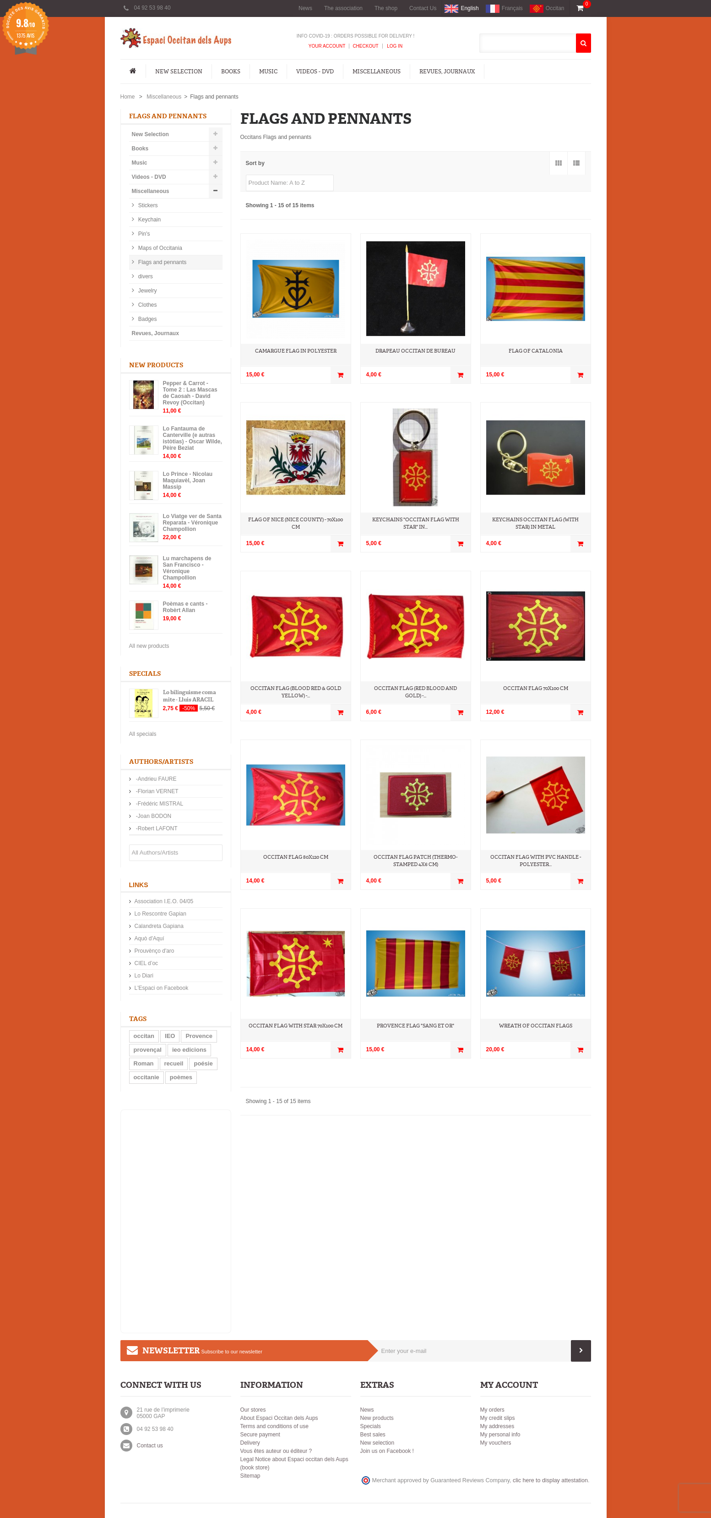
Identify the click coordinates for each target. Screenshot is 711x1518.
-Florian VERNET (157, 791)
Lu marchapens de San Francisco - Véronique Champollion (187, 568)
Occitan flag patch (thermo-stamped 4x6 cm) (415, 861)
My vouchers (495, 1443)
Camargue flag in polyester (296, 351)
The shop (385, 8)
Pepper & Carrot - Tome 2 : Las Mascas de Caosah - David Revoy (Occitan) (190, 393)
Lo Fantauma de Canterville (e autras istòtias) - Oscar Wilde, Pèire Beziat (192, 438)
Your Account (327, 46)
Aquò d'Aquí (149, 938)
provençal (148, 1049)
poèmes (181, 1077)
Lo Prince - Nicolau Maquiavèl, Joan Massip (188, 480)
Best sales (372, 1434)
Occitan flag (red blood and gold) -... (415, 692)
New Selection (178, 71)
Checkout (365, 46)
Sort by (255, 163)
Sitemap (250, 1476)
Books (230, 71)
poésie (203, 1063)
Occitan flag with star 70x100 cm (295, 1025)
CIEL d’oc (146, 963)
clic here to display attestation (550, 1480)
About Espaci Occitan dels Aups (279, 1418)
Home (127, 97)
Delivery (250, 1443)
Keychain (149, 219)
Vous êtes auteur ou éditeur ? (276, 1451)
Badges (147, 319)
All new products (149, 646)
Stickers (147, 205)
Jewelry (147, 290)
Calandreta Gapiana (159, 926)
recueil (174, 1063)
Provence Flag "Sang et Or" (415, 1025)
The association (343, 8)
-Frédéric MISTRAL (159, 803)
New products (156, 365)
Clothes (147, 305)
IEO (170, 1035)
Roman (144, 1063)
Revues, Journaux (447, 71)
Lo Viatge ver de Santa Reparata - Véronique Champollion (192, 522)
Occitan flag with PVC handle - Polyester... (535, 861)
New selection (377, 1443)
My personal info (500, 1434)
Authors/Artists (161, 761)
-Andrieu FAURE (156, 779)
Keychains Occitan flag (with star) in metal (535, 523)
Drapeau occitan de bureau (415, 351)
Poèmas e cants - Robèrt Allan (185, 607)
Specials (145, 673)
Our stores (253, 1410)
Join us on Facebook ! (387, 1451)
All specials (143, 734)
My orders (492, 1410)
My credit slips (497, 1418)
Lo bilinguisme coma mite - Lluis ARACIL (189, 696)
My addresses (497, 1426)
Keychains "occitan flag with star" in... (415, 523)
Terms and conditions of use (274, 1426)
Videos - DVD (315, 71)
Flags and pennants (162, 262)
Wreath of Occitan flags (535, 1025)
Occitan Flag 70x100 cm (535, 688)
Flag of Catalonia (536, 351)
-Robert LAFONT (156, 828)
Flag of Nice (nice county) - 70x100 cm (295, 523)
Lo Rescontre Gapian (160, 914)
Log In (394, 46)
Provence (198, 1035)
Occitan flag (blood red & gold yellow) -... (295, 692)
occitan (144, 1035)
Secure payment (260, 1434)
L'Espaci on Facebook (162, 988)
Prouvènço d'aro (154, 951)
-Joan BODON (153, 816)
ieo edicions (189, 1049)
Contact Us (422, 8)
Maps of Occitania (159, 248)
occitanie (146, 1077)
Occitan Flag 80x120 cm (295, 857)
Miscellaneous (377, 71)
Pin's (143, 234)
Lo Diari (144, 975)
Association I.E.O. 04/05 (164, 901)
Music (268, 71)
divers (145, 276)
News (305, 8)
